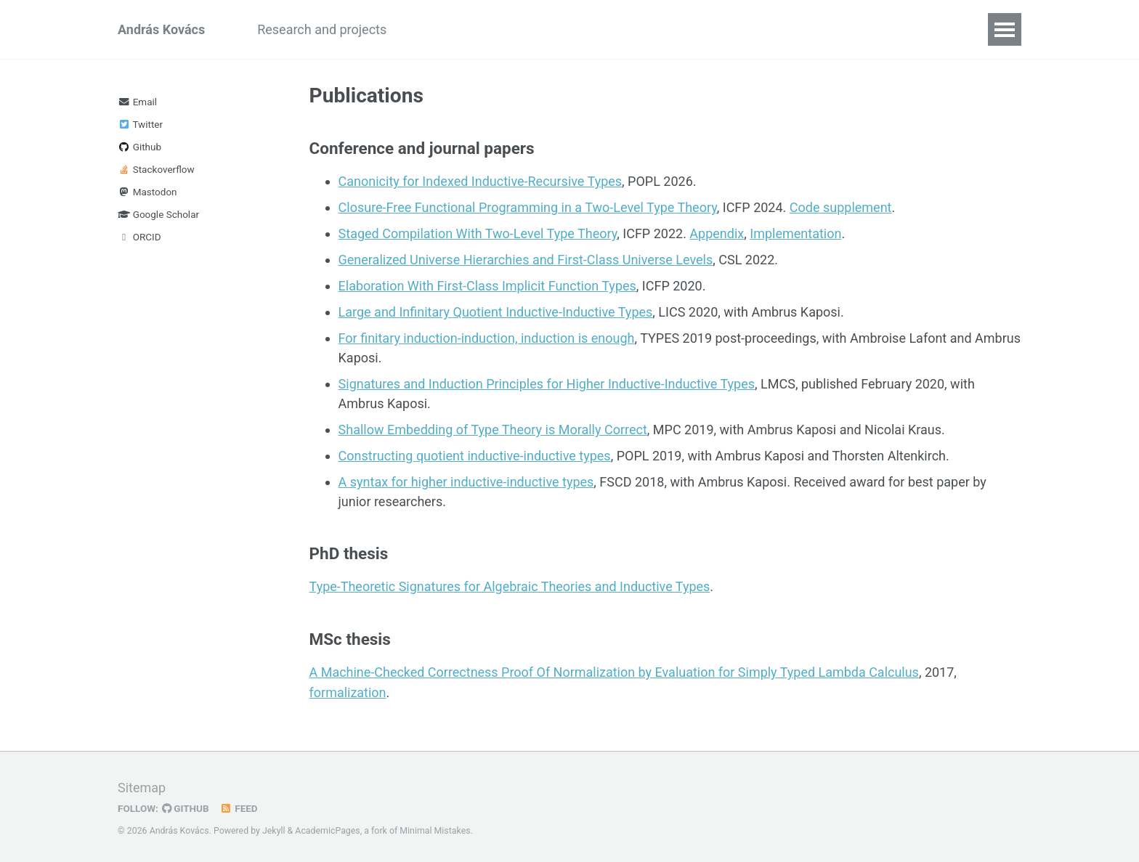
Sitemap (142, 785)
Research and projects (321, 29)
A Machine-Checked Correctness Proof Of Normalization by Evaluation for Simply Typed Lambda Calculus (614, 671)
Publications (449, 29)
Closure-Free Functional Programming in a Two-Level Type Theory (528, 207)
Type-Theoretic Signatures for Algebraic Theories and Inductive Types (510, 586)
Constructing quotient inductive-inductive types (475, 455)
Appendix (716, 233)
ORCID (139, 237)
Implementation (795, 233)
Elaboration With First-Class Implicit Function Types (487, 285)
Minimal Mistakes (435, 829)
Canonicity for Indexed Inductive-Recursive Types (481, 181)
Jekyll (273, 829)
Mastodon (147, 192)
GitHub (185, 806)
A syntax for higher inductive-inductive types (466, 481)
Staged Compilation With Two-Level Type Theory (478, 233)
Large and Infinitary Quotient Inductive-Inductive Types (496, 312)
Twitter (140, 124)
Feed (239, 806)
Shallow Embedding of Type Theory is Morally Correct (493, 429)
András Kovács (161, 29)
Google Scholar (158, 214)
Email (137, 101)
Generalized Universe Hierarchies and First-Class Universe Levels (526, 259)
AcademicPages (327, 829)
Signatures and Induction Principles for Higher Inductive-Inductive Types (547, 383)
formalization (347, 691)
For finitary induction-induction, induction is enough (487, 338)
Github (139, 147)
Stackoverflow (156, 169)
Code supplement (841, 207)
